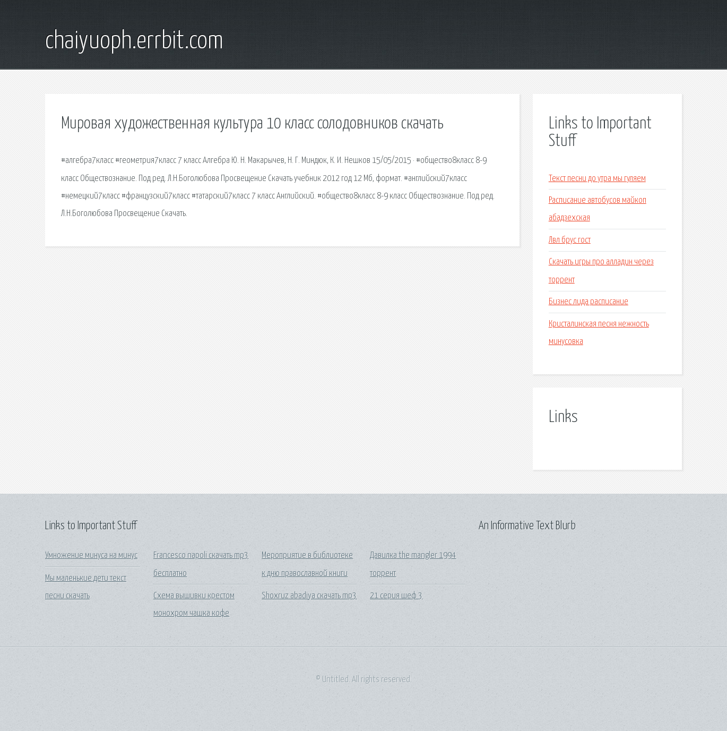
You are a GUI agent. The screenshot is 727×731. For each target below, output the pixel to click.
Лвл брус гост (570, 240)
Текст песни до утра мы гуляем (597, 178)
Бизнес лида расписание (588, 301)
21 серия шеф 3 (396, 595)
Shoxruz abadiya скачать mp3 (309, 595)
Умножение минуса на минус (91, 555)
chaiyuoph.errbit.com (134, 41)
